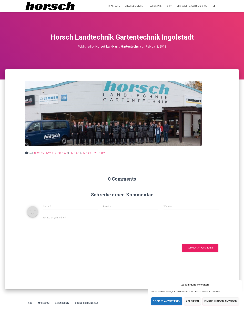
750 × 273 (62, 152)
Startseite (114, 6)
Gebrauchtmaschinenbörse (192, 6)
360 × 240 (86, 152)
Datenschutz (62, 303)
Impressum (43, 303)
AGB (30, 303)
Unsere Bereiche (135, 6)
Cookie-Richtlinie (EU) (86, 303)
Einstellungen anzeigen (220, 301)
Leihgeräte (155, 6)
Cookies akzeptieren (166, 301)
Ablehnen (192, 301)
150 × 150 (39, 152)
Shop (169, 6)
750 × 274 (74, 152)
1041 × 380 (99, 152)
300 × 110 (51, 152)
